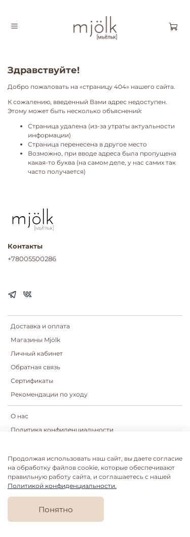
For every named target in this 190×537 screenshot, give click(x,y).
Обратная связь (35, 367)
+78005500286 (32, 259)
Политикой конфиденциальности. (62, 486)
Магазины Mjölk (35, 340)
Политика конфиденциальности (62, 429)
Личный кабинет (37, 353)
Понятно (56, 509)
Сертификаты (32, 380)
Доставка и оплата (40, 326)
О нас (19, 416)
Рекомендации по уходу (49, 394)
